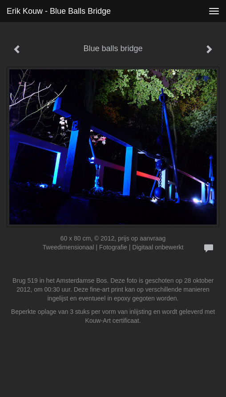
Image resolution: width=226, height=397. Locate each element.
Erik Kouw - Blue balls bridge (59, 11)
